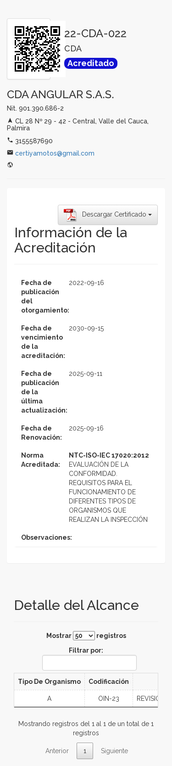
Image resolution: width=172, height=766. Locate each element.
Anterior (57, 751)
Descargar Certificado (108, 215)
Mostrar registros (86, 635)
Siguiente (114, 751)
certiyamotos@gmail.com (54, 153)
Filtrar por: (87, 659)
